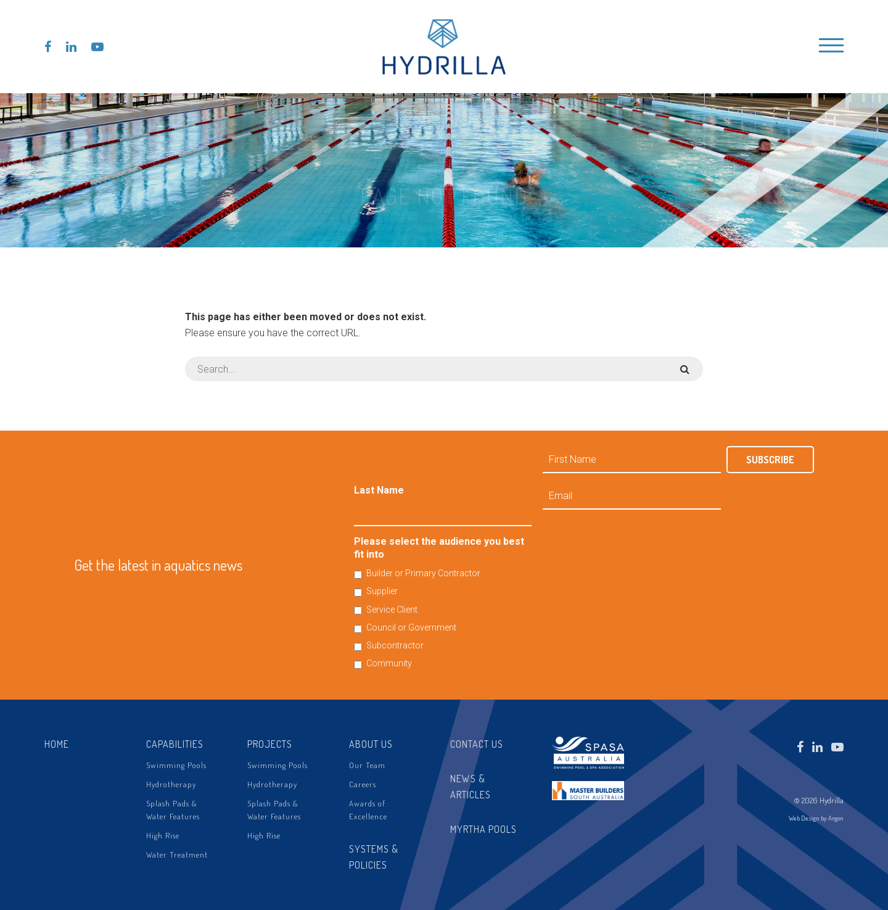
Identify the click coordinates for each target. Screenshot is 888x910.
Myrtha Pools (483, 829)
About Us (371, 744)
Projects (269, 744)
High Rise (162, 835)
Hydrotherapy (171, 784)
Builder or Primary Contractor (423, 573)
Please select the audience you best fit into (439, 548)
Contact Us (476, 744)
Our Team (367, 765)
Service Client (391, 609)
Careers (362, 784)
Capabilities (175, 744)
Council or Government (411, 627)
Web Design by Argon (816, 818)
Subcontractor (395, 645)
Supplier (382, 591)
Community (389, 663)
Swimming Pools (176, 765)
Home (56, 744)
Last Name (379, 490)
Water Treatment (177, 854)
